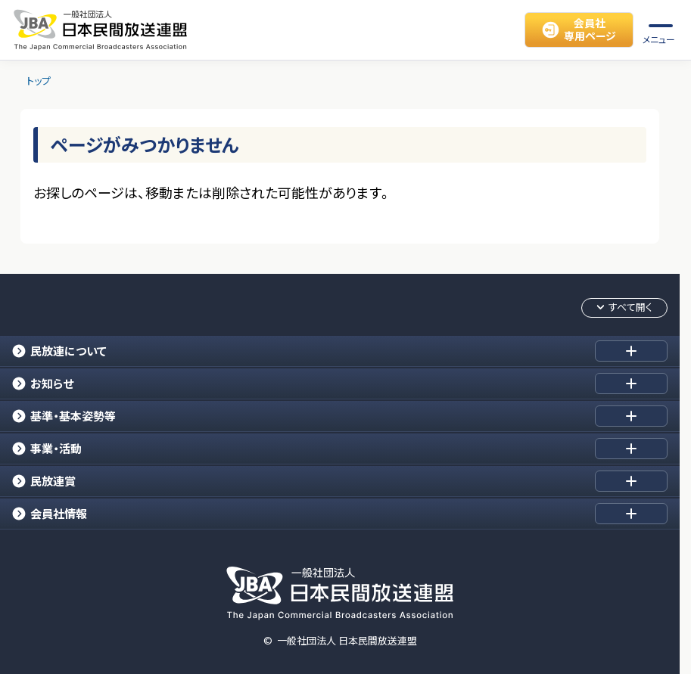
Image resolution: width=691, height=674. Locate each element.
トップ (38, 81)
